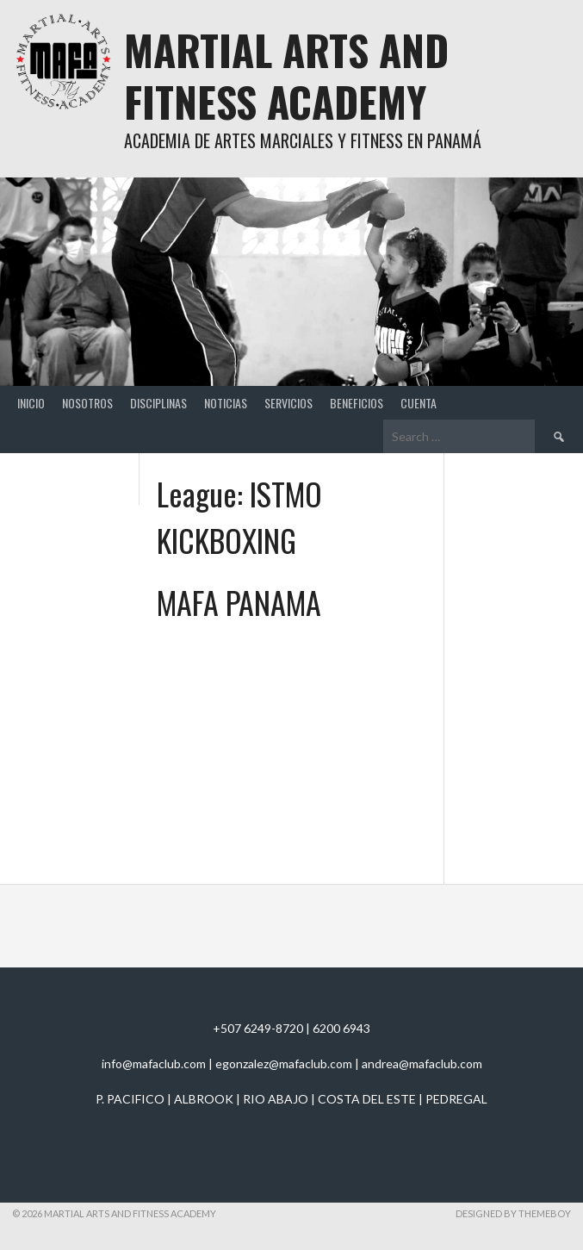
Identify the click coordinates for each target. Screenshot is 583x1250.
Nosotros (87, 403)
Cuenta (418, 403)
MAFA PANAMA (239, 602)
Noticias (225, 403)
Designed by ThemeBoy (513, 1213)
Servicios (288, 403)
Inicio (31, 403)
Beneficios (356, 403)
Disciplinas (158, 403)
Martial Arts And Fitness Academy (286, 75)
